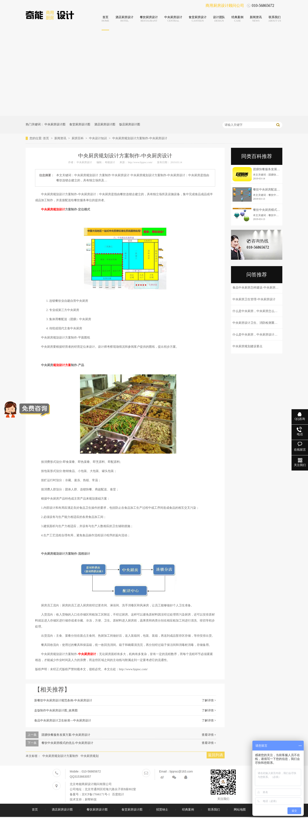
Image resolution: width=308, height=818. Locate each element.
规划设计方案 (62, 365)
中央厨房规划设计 (53, 209)
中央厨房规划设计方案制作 (60, 756)
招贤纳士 (162, 809)
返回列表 (215, 755)
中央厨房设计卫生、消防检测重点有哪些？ (260, 322)
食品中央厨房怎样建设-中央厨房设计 (256, 287)
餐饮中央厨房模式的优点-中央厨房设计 (67, 743)
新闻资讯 (60, 138)
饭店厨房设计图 (129, 124)
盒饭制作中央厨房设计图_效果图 (56, 710)
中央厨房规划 (90, 756)
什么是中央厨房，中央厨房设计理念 (256, 334)
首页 (46, 138)
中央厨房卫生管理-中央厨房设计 (253, 299)
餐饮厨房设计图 (97, 809)
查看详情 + (209, 734)
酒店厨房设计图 (104, 124)
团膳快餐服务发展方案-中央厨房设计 (65, 734)
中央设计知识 (98, 138)
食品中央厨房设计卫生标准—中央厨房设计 (62, 720)
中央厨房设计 (87, 654)
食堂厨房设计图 (79, 124)
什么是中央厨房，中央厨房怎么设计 (256, 311)
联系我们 (214, 809)
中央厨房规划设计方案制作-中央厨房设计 (139, 138)
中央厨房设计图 (54, 124)
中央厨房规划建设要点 (247, 346)
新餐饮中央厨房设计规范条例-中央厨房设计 (63, 700)
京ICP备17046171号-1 (96, 794)
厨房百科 (78, 138)
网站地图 (240, 809)
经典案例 (188, 809)
